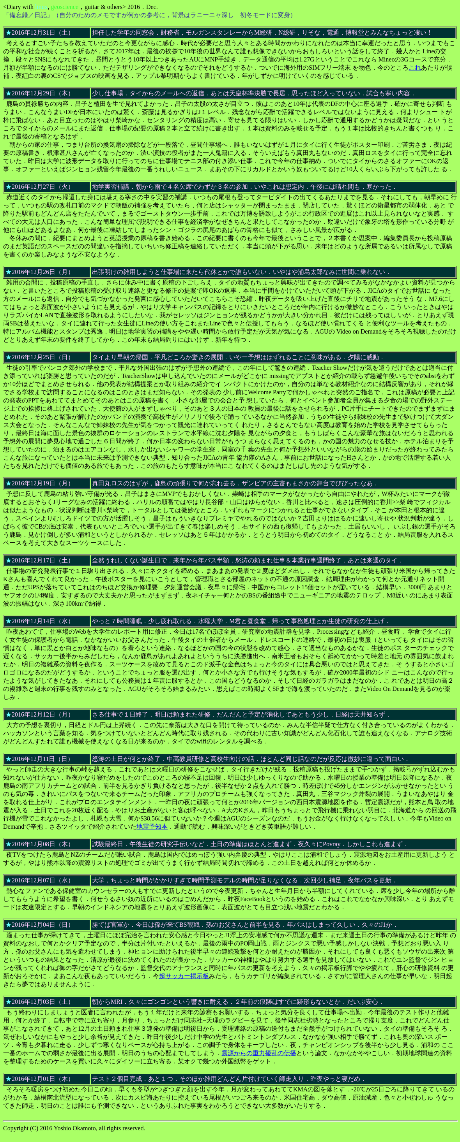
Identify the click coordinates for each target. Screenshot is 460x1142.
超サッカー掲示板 (184, 976)
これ (415, 67)
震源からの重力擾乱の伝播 (258, 1053)
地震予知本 (152, 826)
